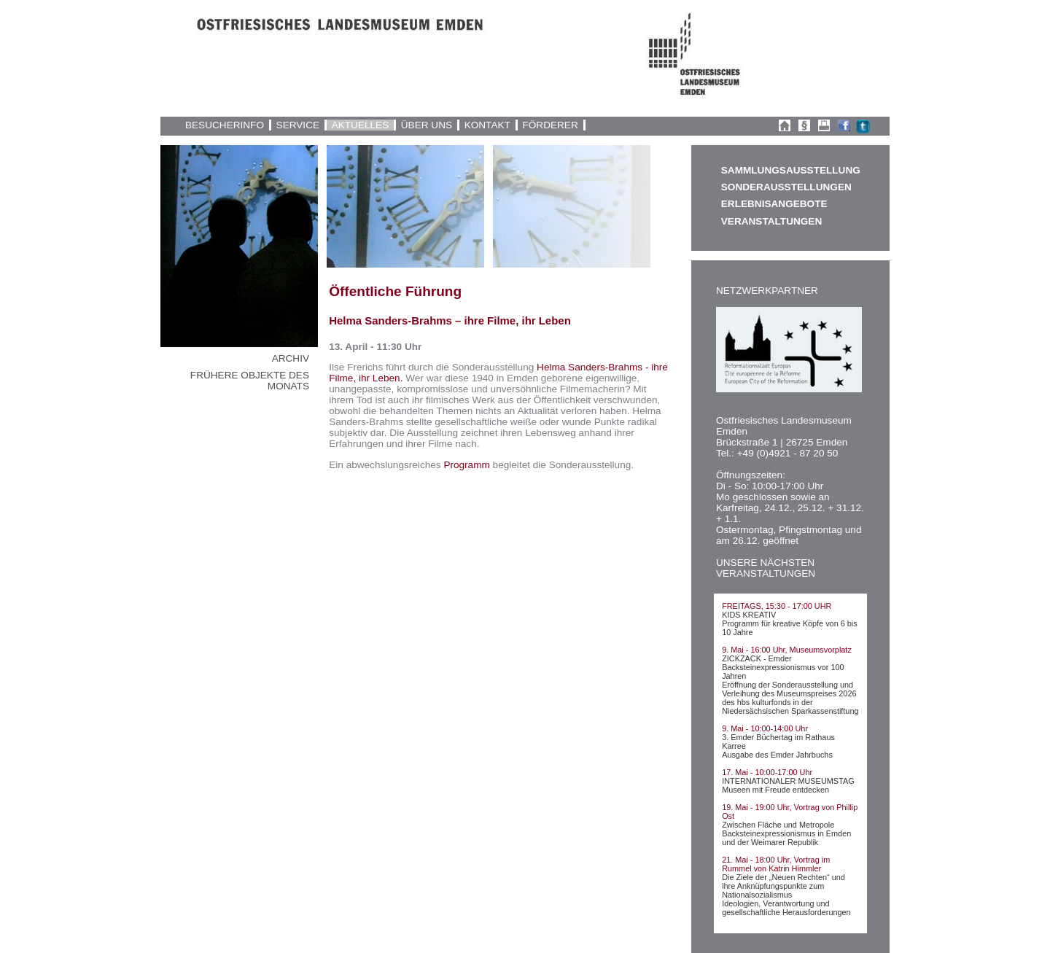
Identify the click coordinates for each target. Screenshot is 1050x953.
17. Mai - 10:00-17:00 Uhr (767, 772)
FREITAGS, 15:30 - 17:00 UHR (776, 606)
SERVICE (297, 125)
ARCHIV (290, 358)
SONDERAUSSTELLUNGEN (786, 187)
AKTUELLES (360, 125)
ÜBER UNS (426, 125)
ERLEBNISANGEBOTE (774, 203)
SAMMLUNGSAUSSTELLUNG (790, 170)
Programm (466, 464)
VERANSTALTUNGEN (771, 221)
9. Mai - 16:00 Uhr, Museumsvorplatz (787, 649)
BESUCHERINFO (224, 125)
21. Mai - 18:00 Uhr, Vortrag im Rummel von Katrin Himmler (776, 864)
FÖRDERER (550, 125)
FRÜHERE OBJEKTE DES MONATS (249, 381)
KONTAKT (487, 125)
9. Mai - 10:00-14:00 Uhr (765, 728)
